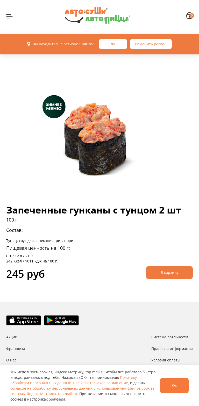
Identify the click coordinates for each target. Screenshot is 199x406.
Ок (174, 385)
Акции (11, 336)
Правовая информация (172, 348)
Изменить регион (151, 43)
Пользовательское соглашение (100, 382)
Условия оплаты (165, 360)
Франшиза (15, 348)
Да (113, 43)
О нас (11, 360)
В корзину (170, 272)
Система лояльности (169, 336)
